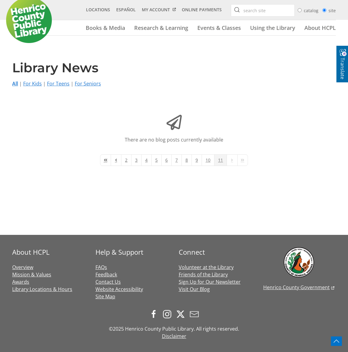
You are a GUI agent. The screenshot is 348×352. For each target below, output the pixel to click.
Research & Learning (161, 27)
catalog (312, 10)
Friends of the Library (203, 274)
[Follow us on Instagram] (169, 313)
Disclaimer (174, 336)
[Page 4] (146, 160)
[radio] (300, 10)
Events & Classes (219, 27)
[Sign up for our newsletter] (195, 313)
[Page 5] (156, 160)
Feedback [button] (106, 274)
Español (126, 10)
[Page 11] (220, 160)
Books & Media (105, 27)
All (15, 83)
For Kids (32, 83)
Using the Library (272, 27)
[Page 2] (126, 160)
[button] (336, 341)
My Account (156, 10)
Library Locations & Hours (42, 289)
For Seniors (88, 83)
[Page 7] (176, 160)
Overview (22, 267)
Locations (98, 10)
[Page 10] (208, 160)
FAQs (101, 267)
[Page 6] (166, 160)
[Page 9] (197, 160)
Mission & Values (31, 274)
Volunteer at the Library (206, 267)
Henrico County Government (296, 287)
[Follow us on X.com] (182, 313)
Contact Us (108, 281)
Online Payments (202, 10)
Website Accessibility (119, 289)
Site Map (105, 296)
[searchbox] (237, 9)
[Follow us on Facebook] (155, 313)
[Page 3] (136, 160)
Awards (20, 281)
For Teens (58, 83)
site (332, 10)
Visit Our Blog (194, 289)
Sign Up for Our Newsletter (210, 281)
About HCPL (320, 27)
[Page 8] (186, 160)
